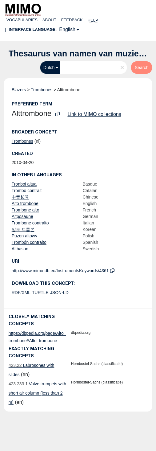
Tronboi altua (24, 184)
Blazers (19, 89)
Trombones (41, 89)
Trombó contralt (27, 190)
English (67, 29)
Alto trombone (25, 203)
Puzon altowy (24, 235)
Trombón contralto (29, 242)
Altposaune (22, 216)
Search (141, 67)
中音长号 (20, 197)
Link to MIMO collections (94, 114)
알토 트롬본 (23, 229)
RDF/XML (21, 292)
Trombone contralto (30, 222)
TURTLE (40, 292)
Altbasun (20, 248)
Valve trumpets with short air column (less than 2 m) (37, 393)
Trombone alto (25, 209)
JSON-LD (59, 292)
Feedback (72, 20)
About (49, 20)
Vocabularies (22, 20)
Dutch (49, 67)
